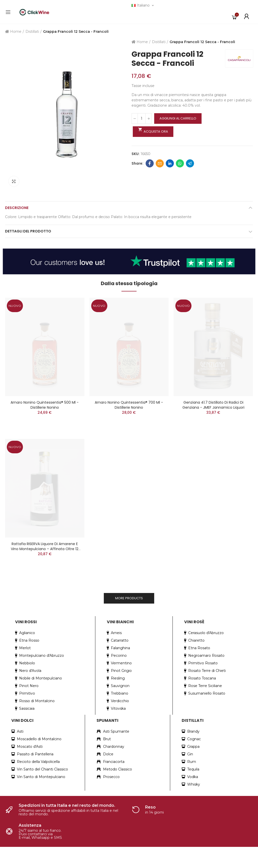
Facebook (149, 163)
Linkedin (170, 163)
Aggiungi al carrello (177, 118)
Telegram (190, 163)
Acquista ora (153, 130)
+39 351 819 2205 (22, 791)
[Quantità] (142, 118)
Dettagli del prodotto (28, 231)
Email (159, 163)
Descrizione (16, 207)
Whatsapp (180, 163)
